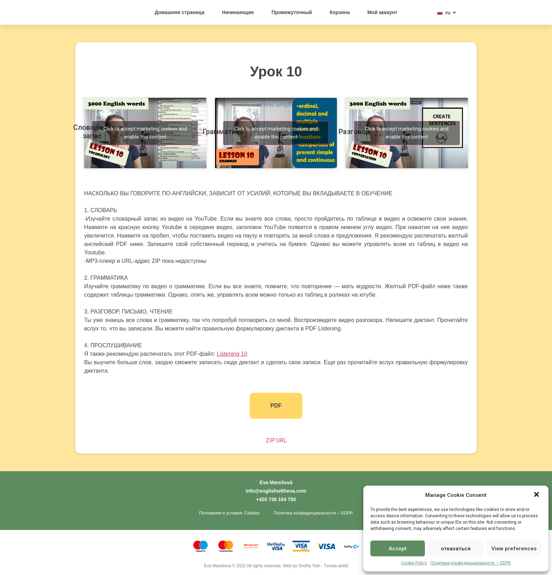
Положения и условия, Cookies (229, 513)
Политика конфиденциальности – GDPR (313, 513)
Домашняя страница (179, 12)
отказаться (456, 548)
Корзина (340, 12)
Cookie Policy (414, 563)
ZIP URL (276, 440)
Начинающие (238, 12)
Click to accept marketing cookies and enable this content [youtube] (145, 133)
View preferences (514, 548)
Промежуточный (291, 12)
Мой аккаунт (382, 12)
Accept (398, 548)
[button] (537, 491)
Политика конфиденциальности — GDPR (471, 563)
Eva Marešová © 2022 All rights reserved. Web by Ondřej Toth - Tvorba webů (276, 566)
